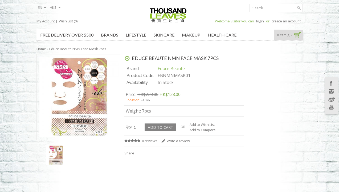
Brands (109, 34)
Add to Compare (203, 129)
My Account (45, 21)
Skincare (164, 34)
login (260, 21)
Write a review (178, 140)
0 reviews (149, 140)
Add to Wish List (202, 124)
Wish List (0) (68, 21)
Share (129, 153)
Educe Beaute (171, 68)
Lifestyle (136, 34)
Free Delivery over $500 (66, 34)
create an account (286, 21)
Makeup (191, 34)
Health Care (222, 34)
